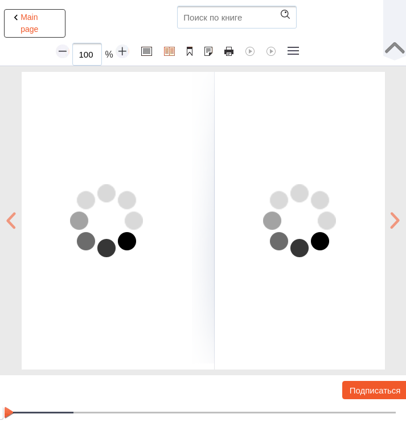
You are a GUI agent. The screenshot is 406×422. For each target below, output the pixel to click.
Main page (24, 23)
